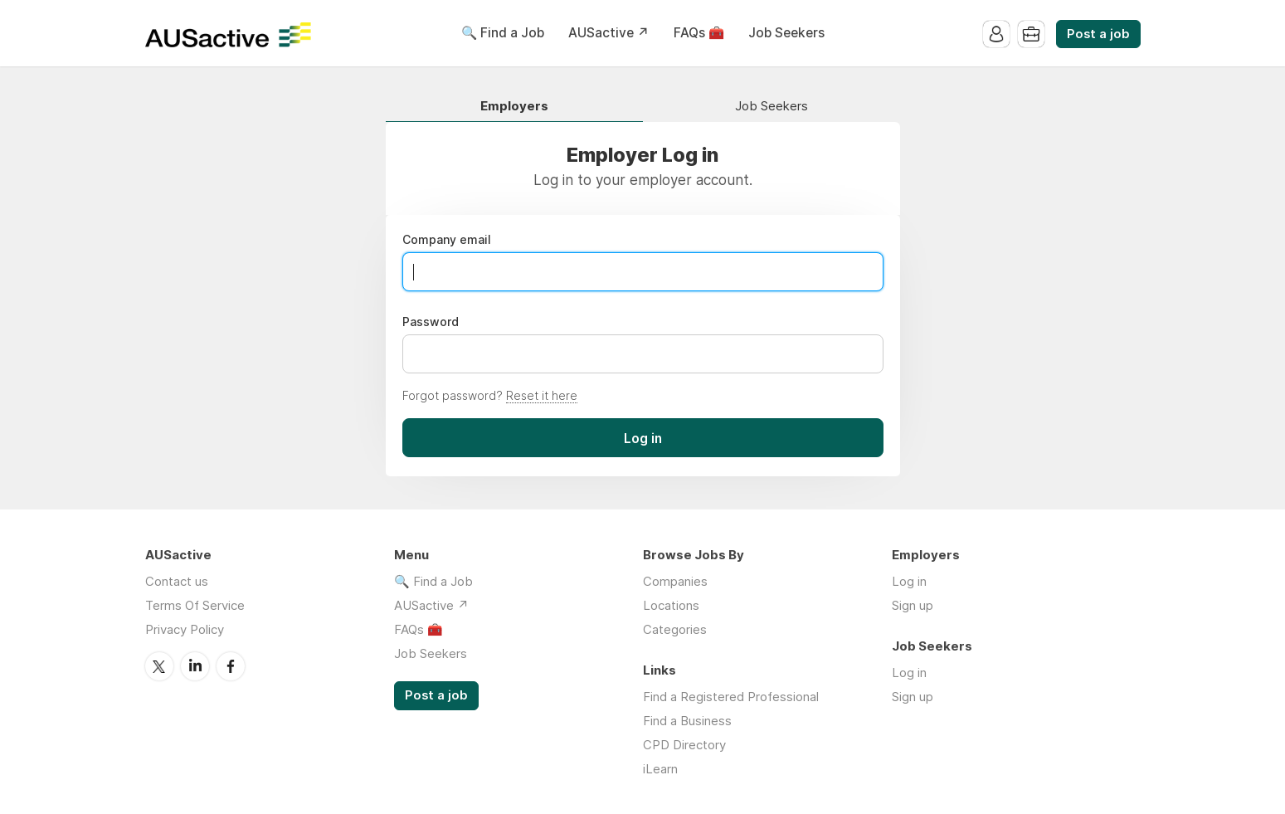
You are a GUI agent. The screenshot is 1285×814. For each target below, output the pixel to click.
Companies (675, 581)
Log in (909, 581)
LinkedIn (195, 666)
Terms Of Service (195, 605)
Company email (446, 240)
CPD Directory (684, 745)
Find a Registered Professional (731, 696)
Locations (671, 605)
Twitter (159, 666)
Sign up (912, 605)
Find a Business (687, 721)
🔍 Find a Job (502, 33)
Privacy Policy (184, 629)
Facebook (231, 666)
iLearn (660, 769)
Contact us (176, 581)
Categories (675, 629)
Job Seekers (786, 33)
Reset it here (541, 395)
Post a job (1098, 34)
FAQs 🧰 (699, 33)
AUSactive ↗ (609, 33)
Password (430, 322)
